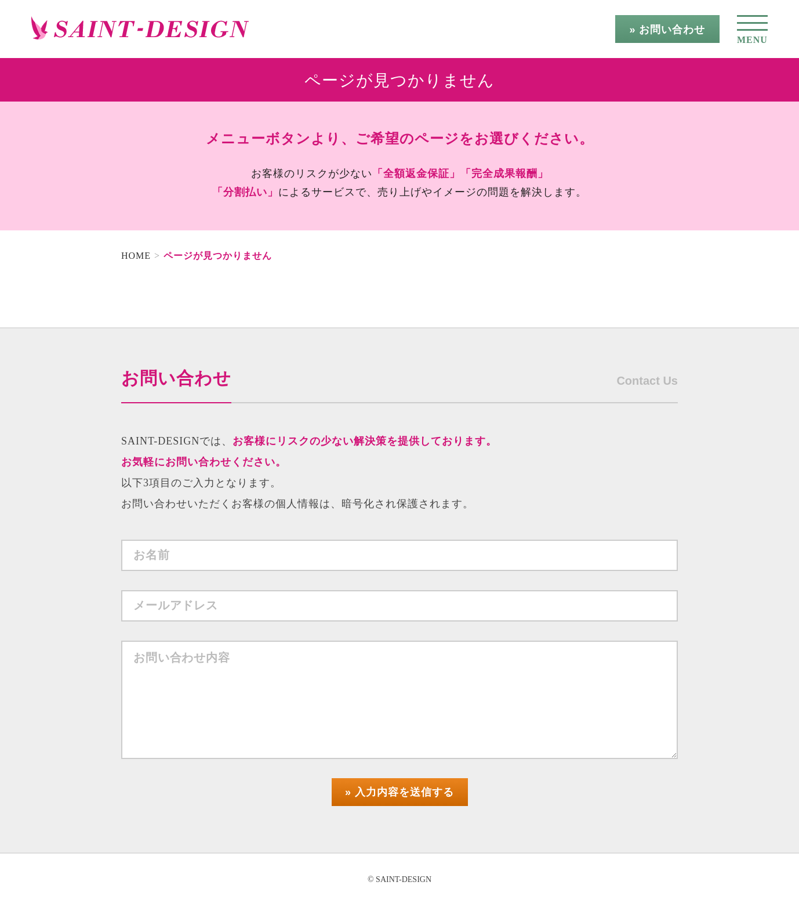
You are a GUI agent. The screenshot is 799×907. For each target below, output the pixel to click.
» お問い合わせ (667, 29)
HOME (136, 256)
